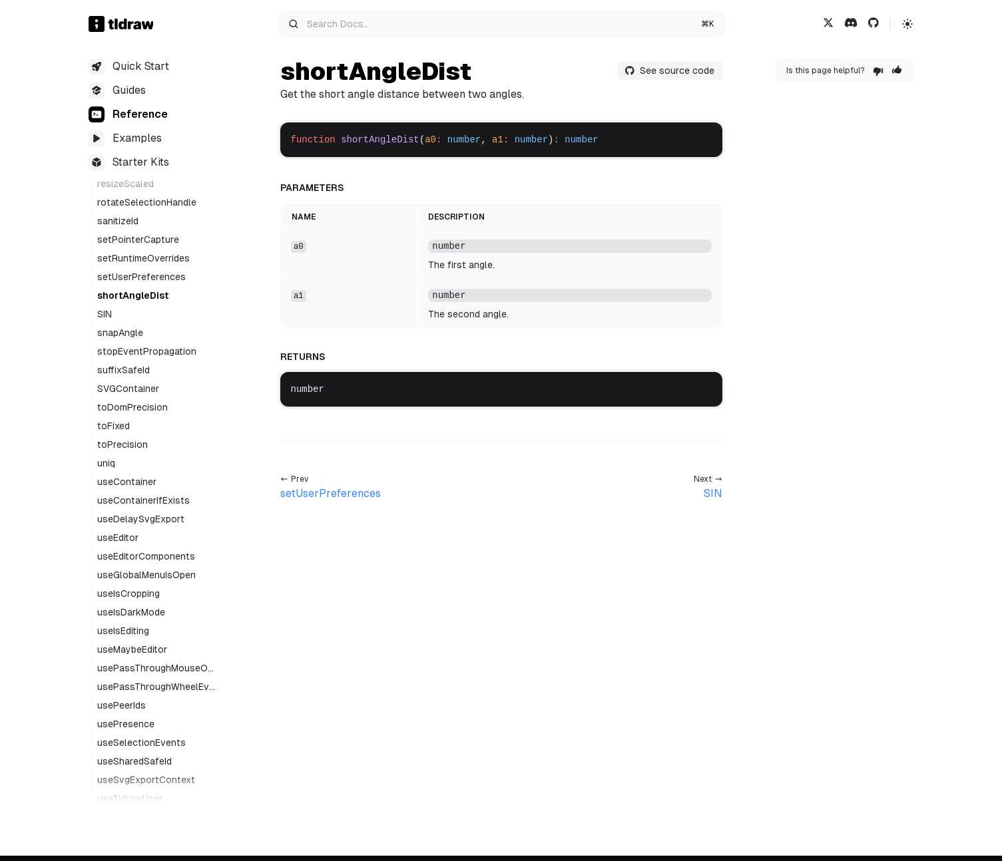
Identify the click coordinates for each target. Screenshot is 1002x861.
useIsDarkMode (131, 612)
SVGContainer (128, 388)
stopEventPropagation (146, 351)
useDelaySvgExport (140, 519)
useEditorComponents (146, 556)
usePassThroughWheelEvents (155, 687)
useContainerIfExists (143, 500)
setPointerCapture (138, 239)
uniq (106, 463)
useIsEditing (123, 630)
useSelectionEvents (141, 742)
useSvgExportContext (146, 780)
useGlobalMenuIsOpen (146, 575)
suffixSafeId (123, 370)
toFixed (113, 426)
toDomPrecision (132, 407)
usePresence (125, 724)
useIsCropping (128, 593)
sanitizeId (117, 221)
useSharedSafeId (134, 761)
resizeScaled (125, 183)
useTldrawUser (129, 798)
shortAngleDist (132, 295)
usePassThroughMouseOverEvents (155, 669)
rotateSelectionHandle (146, 202)
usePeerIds (121, 705)
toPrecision (122, 444)
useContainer (126, 481)
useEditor (117, 537)
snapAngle (120, 332)
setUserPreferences (141, 276)
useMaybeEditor (132, 649)
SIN (104, 314)
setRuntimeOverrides (143, 258)
